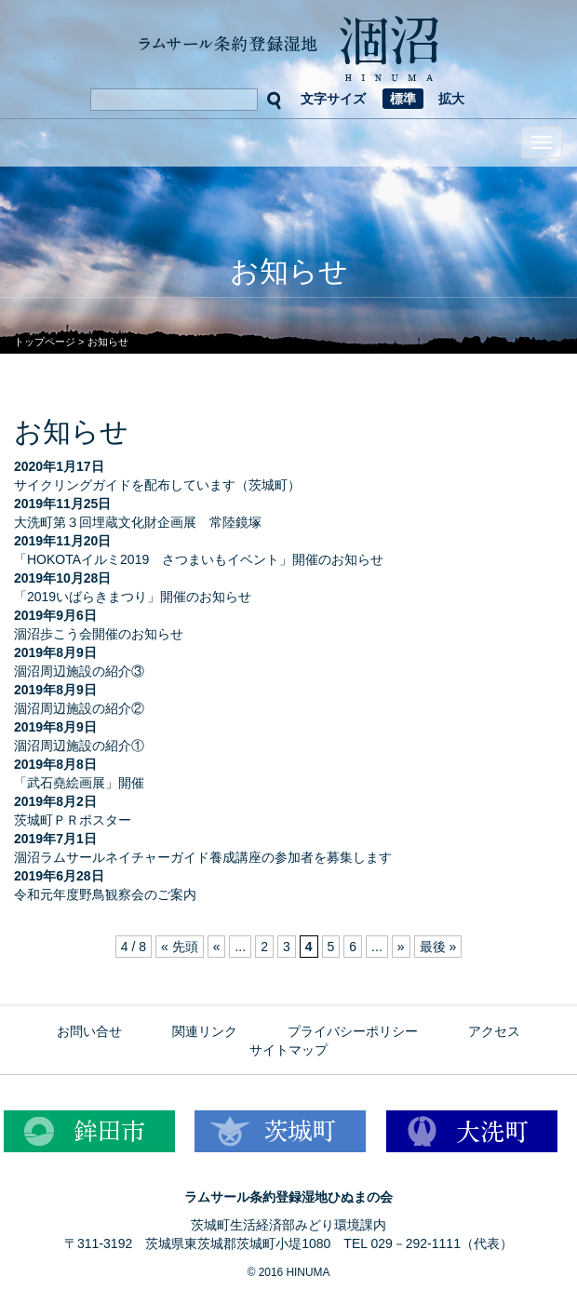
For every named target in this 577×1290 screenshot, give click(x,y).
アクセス (494, 1031)
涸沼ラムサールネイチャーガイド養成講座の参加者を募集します (203, 857)
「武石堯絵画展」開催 (79, 782)
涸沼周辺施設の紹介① (79, 745)
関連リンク (204, 1031)
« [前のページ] (217, 946)
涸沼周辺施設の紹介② (79, 708)
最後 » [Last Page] (438, 946)
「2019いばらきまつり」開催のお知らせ (132, 596)
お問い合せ (89, 1031)
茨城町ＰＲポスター (72, 820)
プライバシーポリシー (353, 1031)
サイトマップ (288, 1049)
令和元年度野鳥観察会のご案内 (105, 894)
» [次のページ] (401, 946)
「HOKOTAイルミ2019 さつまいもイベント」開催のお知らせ (198, 559)
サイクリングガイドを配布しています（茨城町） (157, 484)
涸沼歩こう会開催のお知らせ (98, 633)
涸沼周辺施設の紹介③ (79, 671)
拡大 (451, 98)
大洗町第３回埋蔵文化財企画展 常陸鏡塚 (138, 522)
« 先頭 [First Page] (179, 946)
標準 (403, 98)
